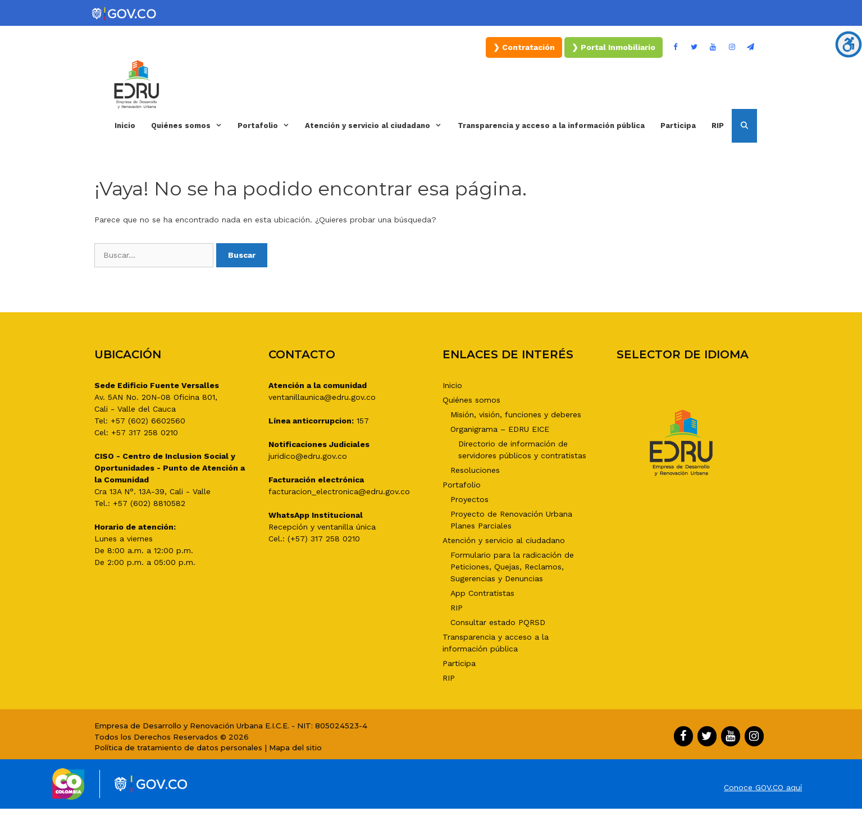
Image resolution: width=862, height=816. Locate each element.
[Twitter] (694, 47)
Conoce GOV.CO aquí (763, 787)
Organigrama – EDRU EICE (499, 429)
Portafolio (267, 126)
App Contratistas (482, 593)
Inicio (125, 125)
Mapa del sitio (295, 747)
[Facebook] (675, 47)
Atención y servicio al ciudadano (377, 126)
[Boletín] (751, 47)
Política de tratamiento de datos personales (178, 747)
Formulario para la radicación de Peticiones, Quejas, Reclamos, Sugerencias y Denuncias (512, 566)
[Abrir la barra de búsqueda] (744, 126)
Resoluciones (475, 470)
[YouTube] (713, 47)
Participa (678, 125)
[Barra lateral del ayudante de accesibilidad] (848, 44)
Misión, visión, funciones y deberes (515, 414)
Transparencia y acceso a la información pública (551, 125)
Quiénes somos (190, 126)
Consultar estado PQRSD (497, 622)
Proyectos (469, 499)
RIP (718, 125)
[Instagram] (731, 47)
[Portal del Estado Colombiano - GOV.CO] (124, 14)
